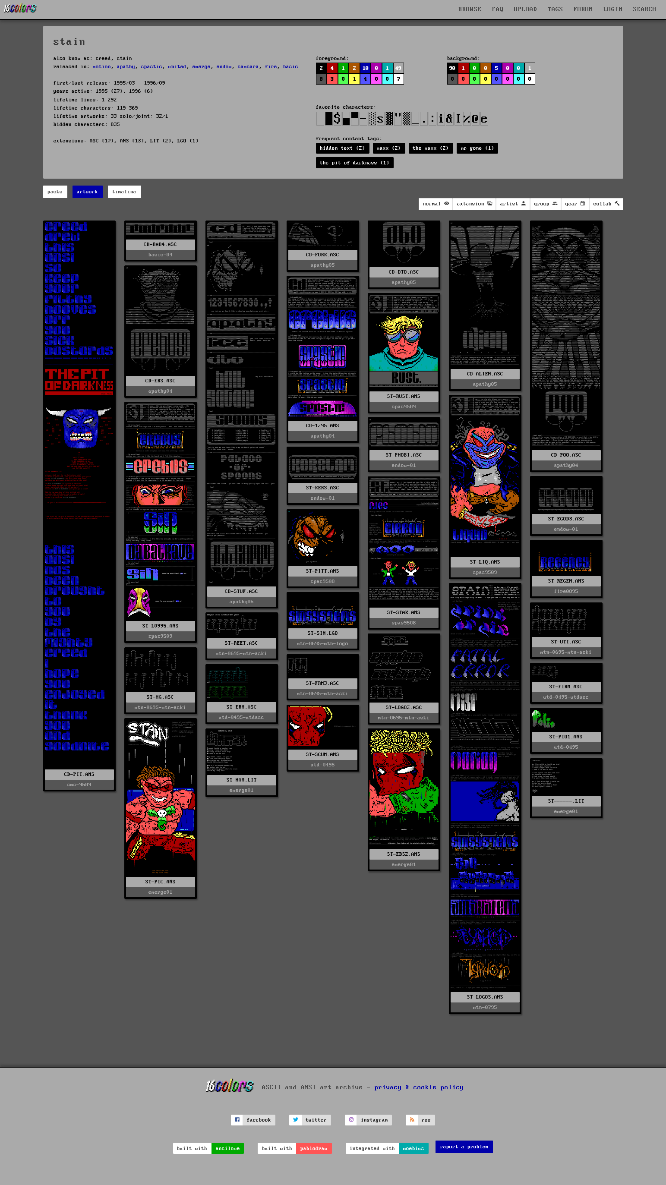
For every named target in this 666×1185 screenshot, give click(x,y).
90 (452, 68)
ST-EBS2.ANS (403, 854)
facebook (259, 1120)
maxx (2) (389, 148)
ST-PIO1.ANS (566, 737)
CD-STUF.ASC (241, 591)
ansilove (228, 1148)
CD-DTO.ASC (404, 272)
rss (426, 1120)
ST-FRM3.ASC (322, 683)
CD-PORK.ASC (322, 255)
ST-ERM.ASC (242, 707)
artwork (87, 192)
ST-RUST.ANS (403, 396)
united (177, 66)
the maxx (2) (431, 148)
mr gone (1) (477, 148)
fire (271, 66)
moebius (413, 1148)
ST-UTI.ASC (566, 642)
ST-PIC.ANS (160, 882)
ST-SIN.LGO (323, 633)
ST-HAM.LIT (242, 780)
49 (398, 68)
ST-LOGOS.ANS (485, 997)
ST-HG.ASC (160, 697)
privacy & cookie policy (419, 1087)
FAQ (498, 9)
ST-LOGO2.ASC (404, 707)
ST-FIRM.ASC (566, 687)
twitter (316, 1120)
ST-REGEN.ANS (566, 581)
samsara (248, 66)
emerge (202, 66)
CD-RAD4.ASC (160, 244)
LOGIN (613, 9)
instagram (374, 1120)
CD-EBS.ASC (160, 381)
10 (366, 68)
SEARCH (645, 9)
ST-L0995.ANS (160, 626)
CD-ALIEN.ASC (485, 374)
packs (55, 192)
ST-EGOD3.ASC (566, 519)
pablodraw (314, 1148)
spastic (151, 66)
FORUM (583, 9)
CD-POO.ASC (566, 455)
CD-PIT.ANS (79, 774)
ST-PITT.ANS (322, 571)
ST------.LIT (566, 801)
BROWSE (470, 9)
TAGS (555, 9)
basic (290, 66)
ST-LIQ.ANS (485, 562)
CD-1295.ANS (322, 426)
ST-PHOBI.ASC (404, 455)
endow (224, 66)
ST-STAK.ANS (403, 612)
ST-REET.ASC (241, 643)
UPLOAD (525, 9)
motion (102, 66)
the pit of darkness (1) (354, 163)
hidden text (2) (342, 148)
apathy (126, 66)
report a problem (464, 1147)
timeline (124, 192)
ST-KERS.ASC (322, 488)
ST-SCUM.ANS (322, 754)
